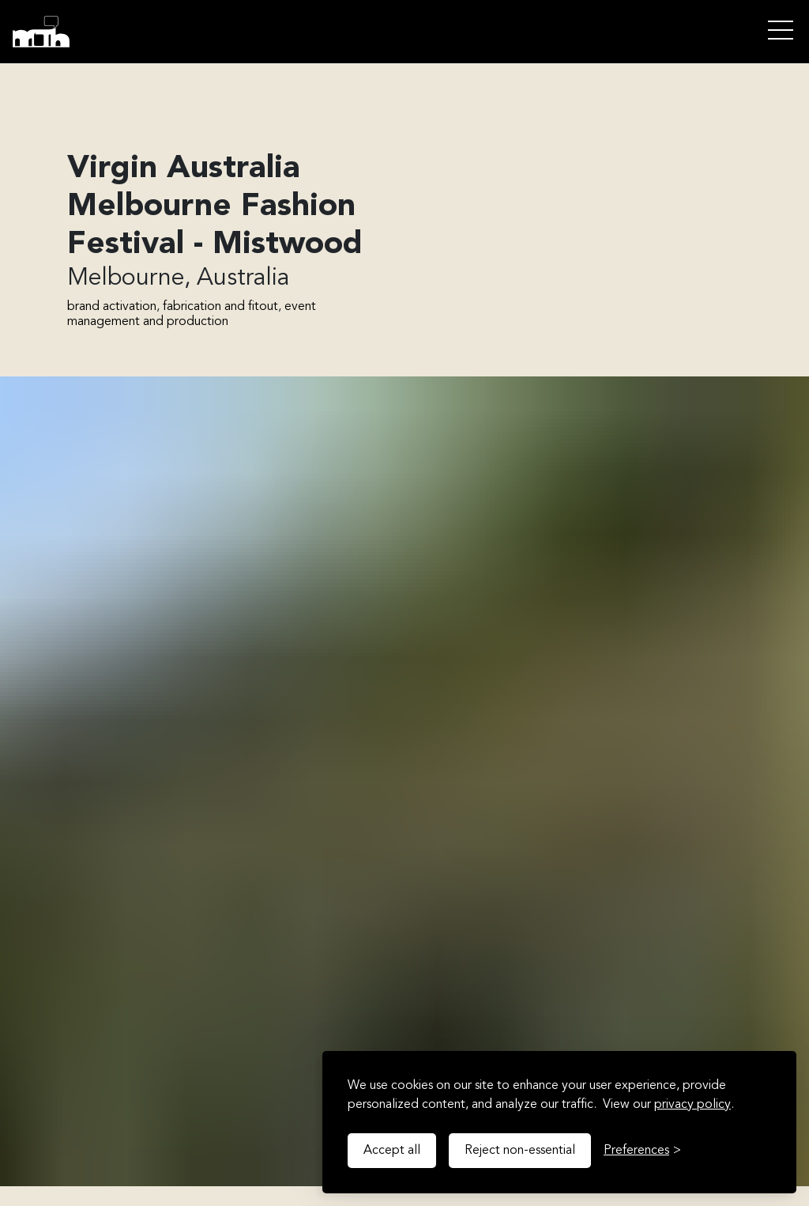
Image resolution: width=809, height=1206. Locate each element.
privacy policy (692, 1104)
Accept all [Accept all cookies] (391, 1150)
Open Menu (780, 31)
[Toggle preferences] (642, 1150)
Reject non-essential (520, 1150)
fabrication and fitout (220, 307)
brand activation (111, 307)
